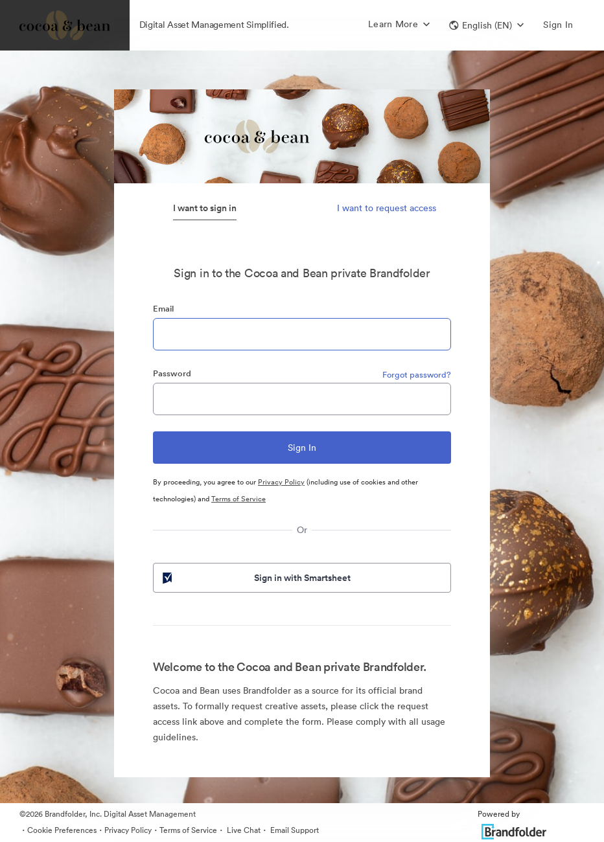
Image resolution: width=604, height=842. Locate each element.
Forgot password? (416, 374)
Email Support (293, 830)
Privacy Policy (281, 482)
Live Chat (243, 830)
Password (172, 373)
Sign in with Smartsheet (255, 577)
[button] (486, 25)
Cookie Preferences (62, 830)
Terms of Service (238, 499)
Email (163, 308)
